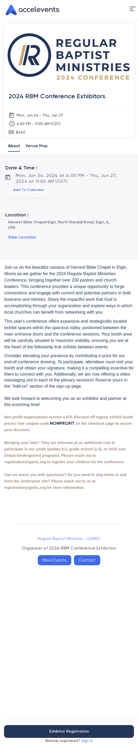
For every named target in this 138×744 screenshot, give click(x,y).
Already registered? (69, 740)
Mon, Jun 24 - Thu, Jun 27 (40, 115)
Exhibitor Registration (69, 731)
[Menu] (133, 9)
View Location (22, 237)
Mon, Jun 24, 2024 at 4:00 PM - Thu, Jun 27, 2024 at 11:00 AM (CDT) (66, 178)
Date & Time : (21, 168)
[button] (132, 10)
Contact (87, 560)
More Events (54, 560)
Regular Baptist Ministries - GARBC (69, 538)
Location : (17, 215)
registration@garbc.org (25, 462)
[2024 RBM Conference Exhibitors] (69, 96)
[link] (30, 10)
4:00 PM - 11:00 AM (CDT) (39, 124)
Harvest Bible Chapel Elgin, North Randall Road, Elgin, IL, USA (59, 225)
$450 (20, 132)
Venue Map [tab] (36, 145)
